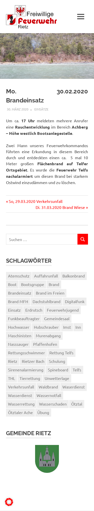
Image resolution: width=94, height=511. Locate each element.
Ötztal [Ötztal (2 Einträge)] (76, 403)
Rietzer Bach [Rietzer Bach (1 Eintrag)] (33, 361)
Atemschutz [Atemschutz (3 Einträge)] (19, 275)
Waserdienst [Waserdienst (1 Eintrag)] (73, 386)
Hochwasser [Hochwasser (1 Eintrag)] (18, 326)
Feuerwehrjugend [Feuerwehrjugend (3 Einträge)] (63, 309)
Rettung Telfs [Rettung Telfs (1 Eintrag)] (61, 352)
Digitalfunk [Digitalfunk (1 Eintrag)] (74, 301)
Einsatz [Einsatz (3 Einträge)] (14, 309)
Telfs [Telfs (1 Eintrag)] (77, 369)
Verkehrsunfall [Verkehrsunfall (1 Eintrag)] (21, 386)
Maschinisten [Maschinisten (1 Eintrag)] (19, 335)
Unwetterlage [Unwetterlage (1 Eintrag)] (57, 378)
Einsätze (41, 109)
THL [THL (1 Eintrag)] (11, 378)
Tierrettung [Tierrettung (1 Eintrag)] (30, 378)
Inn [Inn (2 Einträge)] (78, 326)
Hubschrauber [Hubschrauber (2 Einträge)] (46, 326)
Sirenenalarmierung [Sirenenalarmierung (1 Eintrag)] (25, 369)
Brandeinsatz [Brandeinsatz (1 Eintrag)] (19, 292)
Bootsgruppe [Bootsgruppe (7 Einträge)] (32, 284)
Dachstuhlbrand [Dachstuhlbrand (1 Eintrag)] (46, 301)
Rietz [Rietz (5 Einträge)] (12, 361)
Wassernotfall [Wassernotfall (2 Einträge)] (49, 395)
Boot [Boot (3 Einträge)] (12, 284)
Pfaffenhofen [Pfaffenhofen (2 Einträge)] (45, 344)
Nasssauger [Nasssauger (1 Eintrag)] (18, 344)
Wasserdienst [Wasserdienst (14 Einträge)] (20, 395)
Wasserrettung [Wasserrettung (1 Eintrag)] (21, 403)
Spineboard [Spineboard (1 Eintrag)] (58, 369)
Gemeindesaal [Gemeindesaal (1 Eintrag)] (56, 318)
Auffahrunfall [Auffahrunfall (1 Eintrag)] (46, 275)
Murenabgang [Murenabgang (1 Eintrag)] (48, 335)
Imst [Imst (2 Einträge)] (67, 326)
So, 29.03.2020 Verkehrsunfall (35, 201)
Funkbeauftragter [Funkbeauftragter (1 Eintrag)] (24, 318)
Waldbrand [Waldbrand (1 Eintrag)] (48, 386)
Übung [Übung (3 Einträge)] (43, 412)
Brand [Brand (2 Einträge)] (54, 284)
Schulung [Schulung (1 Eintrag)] (57, 361)
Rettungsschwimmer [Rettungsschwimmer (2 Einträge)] (26, 352)
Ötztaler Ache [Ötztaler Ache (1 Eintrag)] (20, 412)
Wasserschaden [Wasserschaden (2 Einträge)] (53, 403)
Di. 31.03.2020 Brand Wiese (60, 207)
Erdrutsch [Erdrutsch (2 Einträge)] (33, 309)
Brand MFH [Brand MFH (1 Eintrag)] (18, 301)
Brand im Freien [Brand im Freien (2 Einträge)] (50, 292)
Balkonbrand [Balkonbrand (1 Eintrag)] (73, 275)
